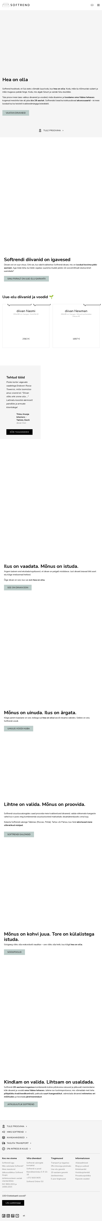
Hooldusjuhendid (82, 1172)
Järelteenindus (57, 1175)
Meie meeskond (8, 1169)
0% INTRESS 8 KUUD (16, 1148)
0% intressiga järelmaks (61, 1166)
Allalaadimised (81, 1163)
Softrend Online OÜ (35, 1181)
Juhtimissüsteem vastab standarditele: (12, 1179)
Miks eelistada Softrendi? (12, 1166)
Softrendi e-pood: (34, 1168)
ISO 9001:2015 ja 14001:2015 (9, 1185)
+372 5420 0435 (34, 1177)
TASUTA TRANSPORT (16, 1143)
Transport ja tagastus (60, 1163)
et (23, 1216)
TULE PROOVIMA (51, 130)
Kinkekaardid (80, 1169)
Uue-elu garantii (58, 1169)
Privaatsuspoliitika (83, 1175)
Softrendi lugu (8, 1163)
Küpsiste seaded (82, 1179)
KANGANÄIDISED (14, 1137)
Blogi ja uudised (82, 1166)
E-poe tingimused (58, 1179)
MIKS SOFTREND (14, 1131)
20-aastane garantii (59, 1172)
